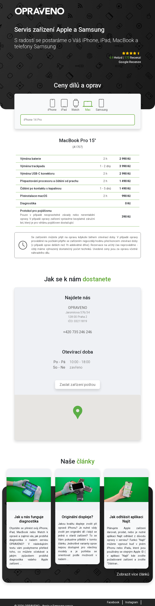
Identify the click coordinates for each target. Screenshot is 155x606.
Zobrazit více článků (133, 574)
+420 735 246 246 (77, 332)
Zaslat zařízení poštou (77, 384)
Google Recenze (130, 62)
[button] (77, 412)
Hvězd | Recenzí (125, 57)
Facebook (113, 602)
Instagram (131, 602)
